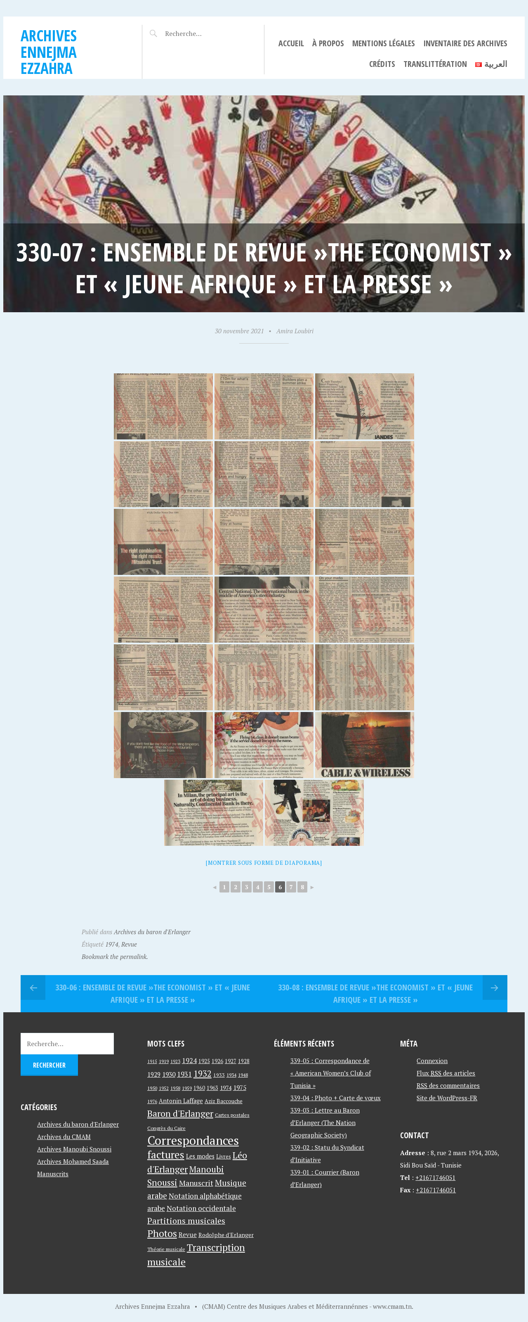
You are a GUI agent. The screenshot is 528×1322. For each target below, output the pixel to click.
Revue (129, 944)
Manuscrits (52, 1174)
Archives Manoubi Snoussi (74, 1149)
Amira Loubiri (295, 331)
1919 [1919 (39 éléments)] (164, 1061)
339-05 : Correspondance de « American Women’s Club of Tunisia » (330, 1072)
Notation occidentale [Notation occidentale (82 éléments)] (201, 1208)
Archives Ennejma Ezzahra (49, 51)
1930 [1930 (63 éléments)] (168, 1074)
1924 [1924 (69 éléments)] (189, 1060)
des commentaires (448, 1085)
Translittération (435, 63)
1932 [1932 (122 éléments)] (202, 1073)
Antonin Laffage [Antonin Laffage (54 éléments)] (181, 1101)
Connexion (432, 1060)
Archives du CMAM (64, 1136)
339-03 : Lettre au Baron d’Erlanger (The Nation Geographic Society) (325, 1122)
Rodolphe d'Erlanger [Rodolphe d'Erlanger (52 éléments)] (226, 1235)
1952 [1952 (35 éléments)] (164, 1088)
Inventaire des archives (465, 43)
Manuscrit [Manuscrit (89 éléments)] (196, 1183)
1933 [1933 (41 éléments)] (219, 1074)
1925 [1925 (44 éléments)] (204, 1061)
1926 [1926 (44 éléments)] (217, 1061)
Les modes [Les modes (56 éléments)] (200, 1156)
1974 (111, 944)
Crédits (382, 63)
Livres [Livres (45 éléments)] (223, 1156)
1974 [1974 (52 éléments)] (225, 1088)
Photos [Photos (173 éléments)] (162, 1233)
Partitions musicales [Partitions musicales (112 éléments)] (186, 1220)
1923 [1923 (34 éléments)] (175, 1061)
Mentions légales (383, 43)
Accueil (291, 43)
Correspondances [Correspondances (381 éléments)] (193, 1140)
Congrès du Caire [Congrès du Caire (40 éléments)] (166, 1128)
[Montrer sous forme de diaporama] (264, 862)
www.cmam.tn (392, 1306)
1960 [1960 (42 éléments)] (199, 1088)
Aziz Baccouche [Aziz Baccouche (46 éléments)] (224, 1101)
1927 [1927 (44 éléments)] (230, 1061)
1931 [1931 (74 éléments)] (184, 1074)
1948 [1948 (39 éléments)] (243, 1075)
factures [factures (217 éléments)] (165, 1154)
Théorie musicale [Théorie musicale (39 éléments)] (166, 1249)
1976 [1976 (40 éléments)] (152, 1101)
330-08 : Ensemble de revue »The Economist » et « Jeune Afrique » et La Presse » (375, 993)
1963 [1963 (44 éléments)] (212, 1088)
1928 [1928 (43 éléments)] (244, 1061)
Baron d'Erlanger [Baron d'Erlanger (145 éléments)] (180, 1113)
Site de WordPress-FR (447, 1098)
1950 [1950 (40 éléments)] (152, 1088)
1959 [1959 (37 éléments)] (187, 1088)
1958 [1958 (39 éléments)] (175, 1088)
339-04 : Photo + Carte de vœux (335, 1098)
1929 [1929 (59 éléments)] (153, 1074)
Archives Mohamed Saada (73, 1161)
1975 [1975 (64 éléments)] (239, 1087)
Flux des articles (446, 1073)
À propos (328, 43)
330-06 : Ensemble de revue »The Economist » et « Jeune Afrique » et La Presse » (152, 993)
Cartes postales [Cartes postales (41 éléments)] (232, 1114)
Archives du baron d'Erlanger (152, 932)
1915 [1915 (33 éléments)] (152, 1061)
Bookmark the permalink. (115, 956)
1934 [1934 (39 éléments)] (231, 1075)
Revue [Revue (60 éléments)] (188, 1234)
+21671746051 (435, 1177)
